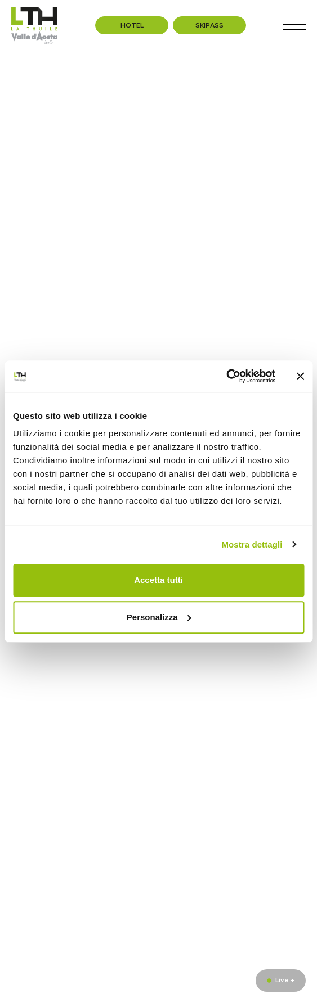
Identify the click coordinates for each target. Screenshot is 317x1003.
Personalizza (159, 617)
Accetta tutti (158, 580)
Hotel (132, 25)
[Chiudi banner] (300, 376)
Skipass (209, 25)
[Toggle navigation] (294, 27)
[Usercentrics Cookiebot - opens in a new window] (226, 376)
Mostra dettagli (251, 544)
